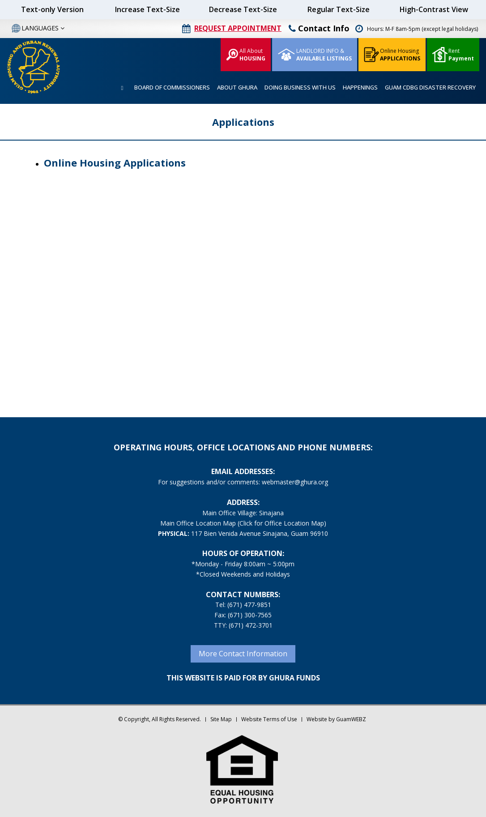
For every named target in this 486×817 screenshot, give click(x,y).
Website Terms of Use (269, 719)
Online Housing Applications (115, 162)
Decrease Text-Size (243, 9)
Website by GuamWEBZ (336, 719)
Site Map (221, 719)
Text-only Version (52, 9)
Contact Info (319, 28)
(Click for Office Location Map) (282, 523)
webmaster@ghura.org (295, 482)
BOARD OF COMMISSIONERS (172, 87)
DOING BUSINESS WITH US (300, 87)
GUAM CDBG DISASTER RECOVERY (430, 87)
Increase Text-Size (147, 9)
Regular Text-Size (338, 9)
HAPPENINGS (360, 87)
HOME (122, 88)
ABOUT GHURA (237, 87)
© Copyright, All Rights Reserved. (159, 719)
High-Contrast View (434, 9)
